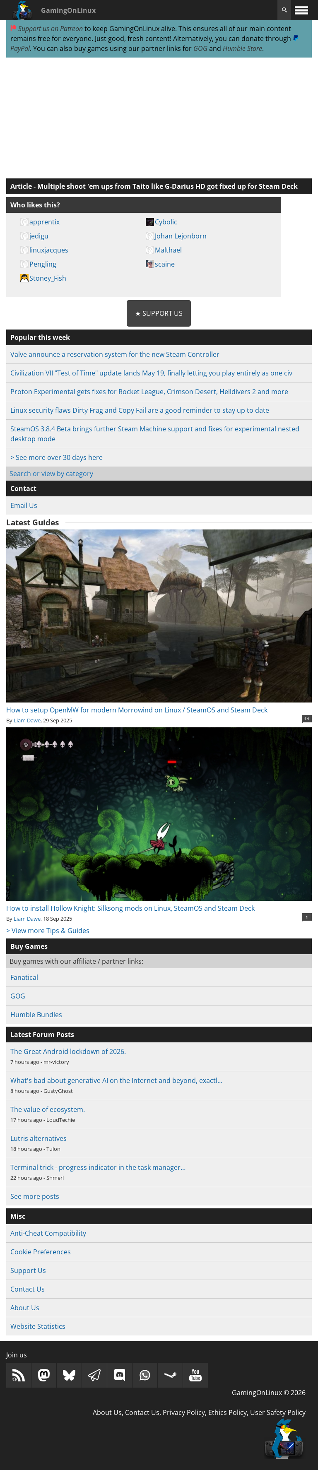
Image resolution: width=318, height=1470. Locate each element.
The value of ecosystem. (47, 1109)
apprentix (44, 221)
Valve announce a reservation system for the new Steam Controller (114, 354)
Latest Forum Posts (42, 1034)
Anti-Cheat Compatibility (48, 1233)
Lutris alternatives (38, 1138)
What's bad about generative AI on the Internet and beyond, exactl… (116, 1080)
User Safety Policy (278, 1412)
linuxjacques (48, 250)
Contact (23, 488)
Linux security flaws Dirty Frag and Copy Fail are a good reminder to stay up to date (139, 410)
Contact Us (27, 1289)
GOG (200, 48)
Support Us (28, 1270)
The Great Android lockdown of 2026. (68, 1051)
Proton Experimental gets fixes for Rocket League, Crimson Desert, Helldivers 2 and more (149, 391)
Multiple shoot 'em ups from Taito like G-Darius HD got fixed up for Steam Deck (167, 186)
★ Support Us (159, 313)
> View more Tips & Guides (47, 930)
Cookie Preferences (40, 1251)
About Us (24, 1307)
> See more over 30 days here (56, 457)
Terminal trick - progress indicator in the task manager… (98, 1167)
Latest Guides (32, 522)
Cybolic (166, 221)
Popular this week (40, 337)
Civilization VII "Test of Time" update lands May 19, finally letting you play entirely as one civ (151, 373)
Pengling (42, 264)
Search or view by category (51, 473)
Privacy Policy (184, 1412)
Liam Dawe (27, 720)
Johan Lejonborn (181, 236)
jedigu (38, 236)
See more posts (34, 1196)
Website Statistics (37, 1326)
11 (306, 719)
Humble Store (242, 48)
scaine (165, 264)
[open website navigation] (301, 10)
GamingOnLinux (68, 10)
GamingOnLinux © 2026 (269, 1392)
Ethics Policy (227, 1412)
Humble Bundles (36, 1014)
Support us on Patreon (46, 28)
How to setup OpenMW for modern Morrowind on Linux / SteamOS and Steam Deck (158, 705)
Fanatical (24, 977)
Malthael (168, 250)
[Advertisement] (158, 118)
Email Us (23, 505)
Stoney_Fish (47, 278)
